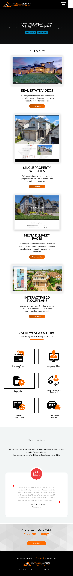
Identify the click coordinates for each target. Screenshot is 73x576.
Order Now (37, 543)
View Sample (37, 257)
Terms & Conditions (25, 558)
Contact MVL (50, 558)
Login (39, 558)
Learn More (37, 106)
